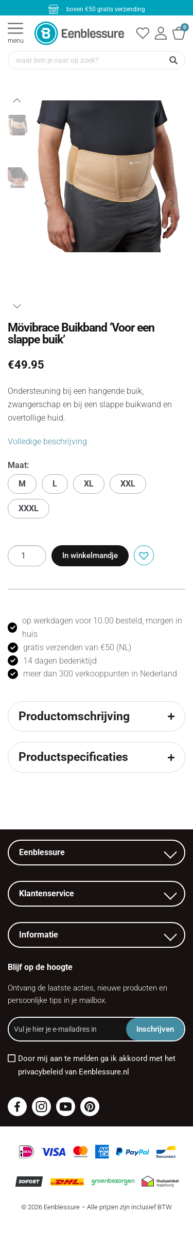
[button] (142, 554)
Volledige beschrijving (47, 441)
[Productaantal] (27, 555)
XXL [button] (127, 484)
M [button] (22, 484)
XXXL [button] (29, 508)
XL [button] (89, 484)
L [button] (54, 484)
